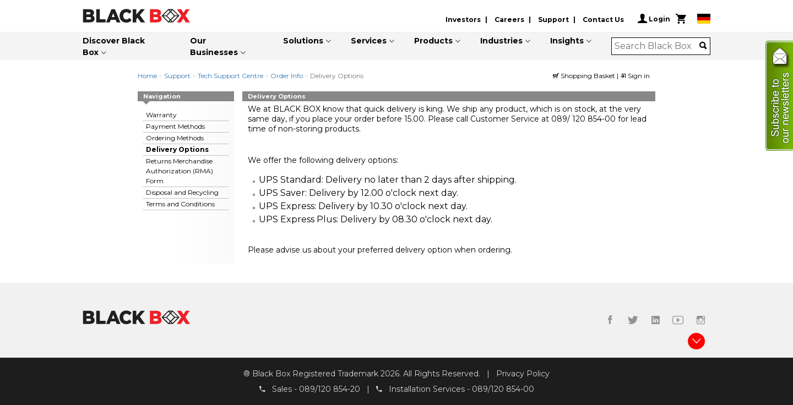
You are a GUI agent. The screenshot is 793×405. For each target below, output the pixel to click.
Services (369, 41)
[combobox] (657, 46)
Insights (567, 41)
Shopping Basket (585, 76)
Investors (463, 19)
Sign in (635, 76)
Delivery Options (177, 149)
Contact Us (603, 19)
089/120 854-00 (503, 389)
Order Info (286, 76)
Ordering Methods (175, 138)
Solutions (303, 41)
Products (433, 41)
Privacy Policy (523, 374)
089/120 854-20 (329, 389)
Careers (509, 19)
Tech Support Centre (230, 76)
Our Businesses (214, 46)
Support (553, 19)
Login (654, 18)
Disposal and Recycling (182, 192)
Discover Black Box (114, 46)
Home (147, 76)
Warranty (161, 115)
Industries (501, 41)
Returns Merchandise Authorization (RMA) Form (179, 171)
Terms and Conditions (180, 204)
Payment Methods (175, 126)
